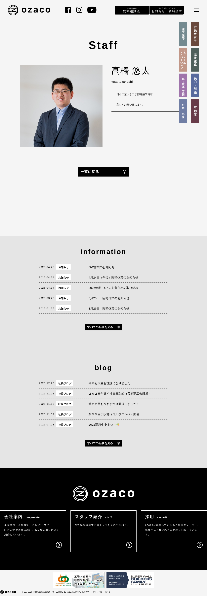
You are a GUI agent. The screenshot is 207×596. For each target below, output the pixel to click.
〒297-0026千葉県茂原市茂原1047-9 (38, 592)
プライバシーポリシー (103, 592)
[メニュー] (196, 10)
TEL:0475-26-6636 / (63, 592)
